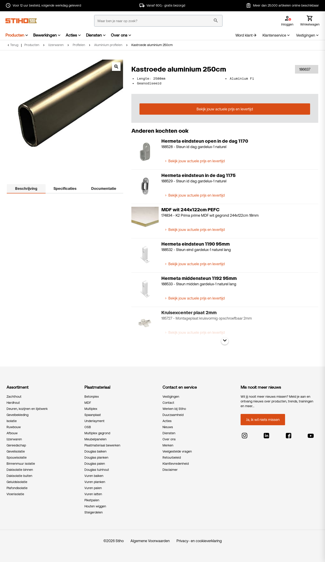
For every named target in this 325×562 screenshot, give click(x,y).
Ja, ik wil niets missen (263, 420)
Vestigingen (308, 35)
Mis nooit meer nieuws (261, 387)
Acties (71, 35)
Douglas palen (94, 463)
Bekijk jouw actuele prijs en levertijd (225, 109)
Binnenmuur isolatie (21, 463)
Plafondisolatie (17, 488)
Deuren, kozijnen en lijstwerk (27, 409)
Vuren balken (93, 476)
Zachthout (14, 396)
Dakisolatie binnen (20, 469)
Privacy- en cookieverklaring (199, 541)
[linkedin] (266, 434)
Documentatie (103, 188)
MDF (87, 402)
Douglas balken (95, 451)
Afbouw (12, 433)
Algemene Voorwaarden (150, 541)
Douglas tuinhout (96, 469)
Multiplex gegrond (97, 433)
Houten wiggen (95, 506)
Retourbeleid (171, 457)
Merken (167, 445)
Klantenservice (276, 35)
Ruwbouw (14, 427)
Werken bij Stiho (174, 409)
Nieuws (167, 427)
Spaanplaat (92, 415)
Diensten (94, 35)
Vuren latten (93, 494)
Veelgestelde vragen (177, 451)
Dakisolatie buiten (19, 476)
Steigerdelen (93, 512)
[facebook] (288, 434)
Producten (14, 35)
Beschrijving (26, 188)
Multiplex (90, 409)
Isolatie (12, 421)
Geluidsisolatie (17, 482)
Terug (14, 45)
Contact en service (179, 387)
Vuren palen (93, 488)
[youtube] (311, 434)
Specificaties (65, 188)
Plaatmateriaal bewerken (102, 445)
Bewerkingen (45, 35)
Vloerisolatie (15, 494)
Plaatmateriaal (97, 387)
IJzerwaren (14, 439)
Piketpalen (91, 500)
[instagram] (244, 434)
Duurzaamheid (172, 415)
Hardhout (13, 402)
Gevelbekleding (17, 415)
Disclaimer (170, 469)
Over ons (119, 35)
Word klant (246, 35)
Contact (168, 402)
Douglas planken (96, 457)
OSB (87, 427)
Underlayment (94, 421)
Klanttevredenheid (175, 463)
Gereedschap (16, 445)
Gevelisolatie (16, 451)
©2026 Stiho (113, 541)
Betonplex (91, 396)
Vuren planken (94, 482)
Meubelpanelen (95, 439)
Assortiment (17, 387)
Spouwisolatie (17, 457)
